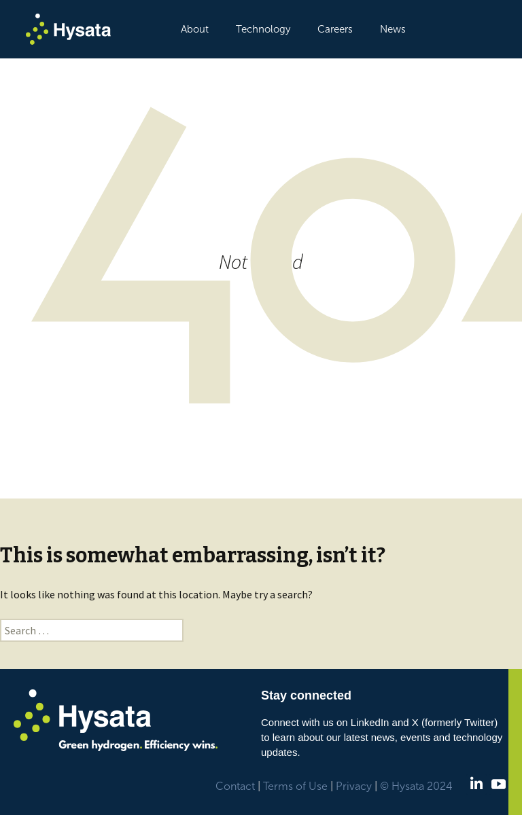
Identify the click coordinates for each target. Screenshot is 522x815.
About (195, 29)
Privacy (354, 786)
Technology (263, 29)
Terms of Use (295, 786)
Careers (335, 29)
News (393, 29)
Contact (235, 786)
